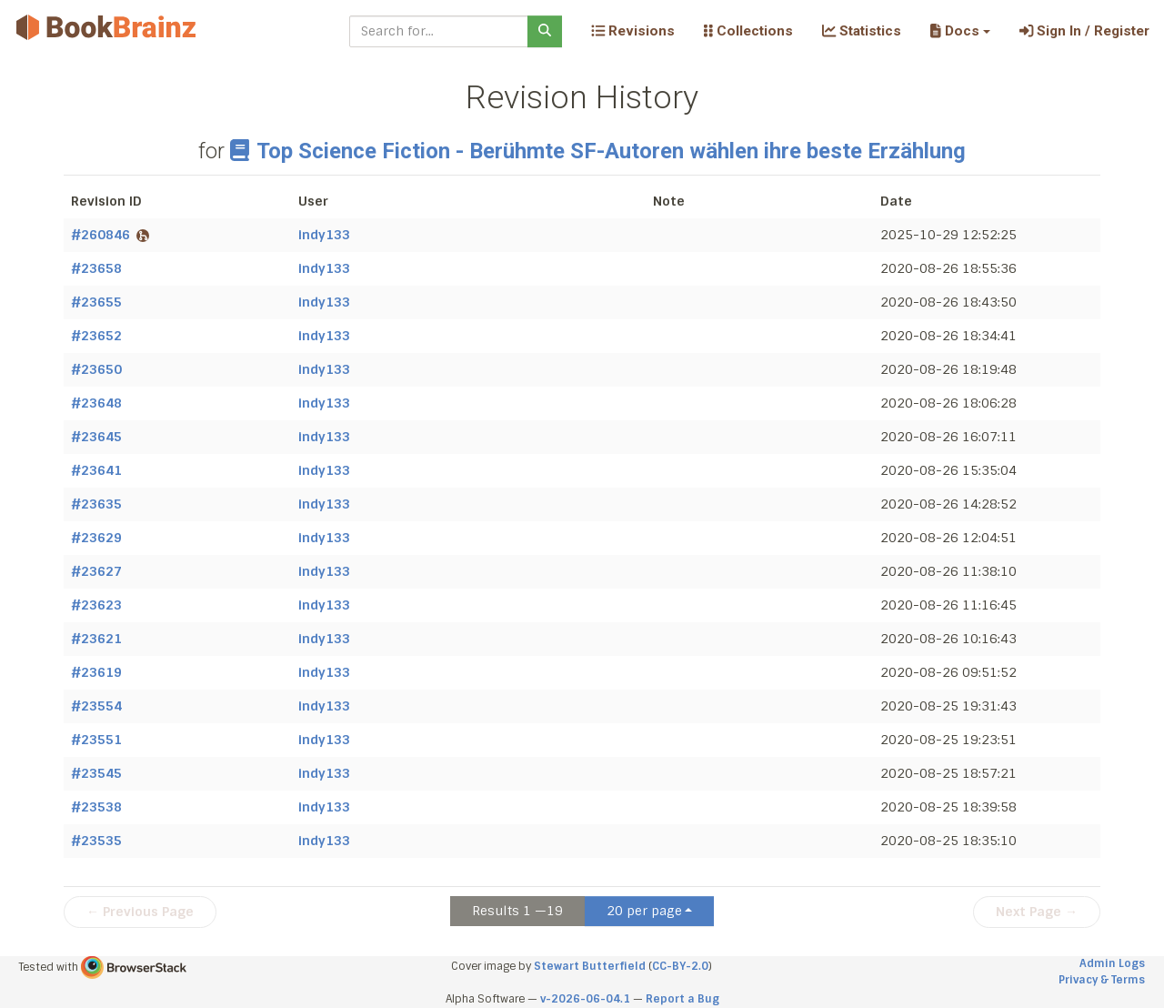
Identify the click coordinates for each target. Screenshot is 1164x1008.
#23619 (96, 672)
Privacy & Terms (1102, 980)
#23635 (96, 504)
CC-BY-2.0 (680, 966)
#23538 (96, 807)
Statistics (861, 31)
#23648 (96, 403)
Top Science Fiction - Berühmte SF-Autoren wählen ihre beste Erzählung (597, 151)
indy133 (324, 235)
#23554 (96, 706)
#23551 (96, 739)
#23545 (96, 773)
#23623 (96, 605)
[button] (960, 31)
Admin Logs (1112, 963)
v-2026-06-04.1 (585, 999)
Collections (748, 31)
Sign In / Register (1084, 31)
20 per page (644, 910)
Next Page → (1037, 911)
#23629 (96, 537)
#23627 (96, 571)
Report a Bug (682, 999)
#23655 (96, 302)
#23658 (96, 268)
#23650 (96, 369)
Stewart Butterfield (590, 966)
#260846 (110, 235)
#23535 (96, 840)
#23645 (96, 436)
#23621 (96, 638)
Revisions (633, 31)
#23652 (96, 336)
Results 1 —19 (517, 910)
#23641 (96, 470)
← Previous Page (140, 911)
